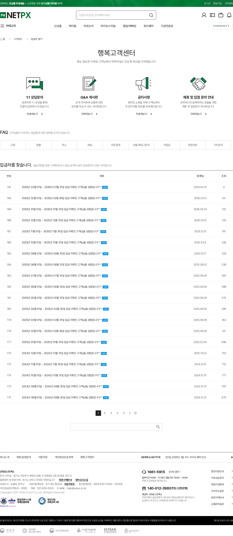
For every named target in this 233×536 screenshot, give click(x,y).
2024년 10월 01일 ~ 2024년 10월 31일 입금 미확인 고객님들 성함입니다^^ (64, 375)
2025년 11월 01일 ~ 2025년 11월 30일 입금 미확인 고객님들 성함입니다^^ (64, 231)
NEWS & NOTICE (150, 457)
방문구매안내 (65, 479)
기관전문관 (167, 26)
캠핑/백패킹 (129, 26)
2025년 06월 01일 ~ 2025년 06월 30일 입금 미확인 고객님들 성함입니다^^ (65, 286)
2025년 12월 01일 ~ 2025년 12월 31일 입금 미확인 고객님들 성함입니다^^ (64, 220)
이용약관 (43, 457)
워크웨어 (148, 26)
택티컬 (72, 26)
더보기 (230, 457)
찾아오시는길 (81, 479)
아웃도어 (88, 26)
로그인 (207, 3)
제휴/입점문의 (23, 457)
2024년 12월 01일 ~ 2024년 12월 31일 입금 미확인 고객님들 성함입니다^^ (64, 353)
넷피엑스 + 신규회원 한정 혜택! (31, 3)
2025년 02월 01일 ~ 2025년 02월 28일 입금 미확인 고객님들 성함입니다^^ (65, 331)
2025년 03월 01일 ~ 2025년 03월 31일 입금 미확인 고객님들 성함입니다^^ (65, 320)
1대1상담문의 (217, 477)
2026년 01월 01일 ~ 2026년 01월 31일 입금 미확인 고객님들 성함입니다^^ (64, 209)
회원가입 (217, 3)
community (221, 26)
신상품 (58, 26)
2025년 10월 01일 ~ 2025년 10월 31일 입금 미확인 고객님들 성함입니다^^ (64, 242)
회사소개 (4, 457)
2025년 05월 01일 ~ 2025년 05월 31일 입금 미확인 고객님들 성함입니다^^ (65, 297)
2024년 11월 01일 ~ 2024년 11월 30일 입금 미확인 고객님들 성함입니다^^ (64, 364)
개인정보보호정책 (64, 457)
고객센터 (229, 3)
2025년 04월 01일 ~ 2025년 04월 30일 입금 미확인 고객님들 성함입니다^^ (65, 309)
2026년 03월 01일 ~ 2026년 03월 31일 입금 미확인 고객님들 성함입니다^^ (65, 187)
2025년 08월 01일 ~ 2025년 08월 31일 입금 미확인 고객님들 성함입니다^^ (65, 264)
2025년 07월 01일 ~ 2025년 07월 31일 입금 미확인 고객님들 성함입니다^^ (65, 275)
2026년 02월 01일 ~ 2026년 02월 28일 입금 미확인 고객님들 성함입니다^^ (65, 198)
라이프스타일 (108, 26)
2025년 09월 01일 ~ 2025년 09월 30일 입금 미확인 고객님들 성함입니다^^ (65, 253)
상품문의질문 (217, 504)
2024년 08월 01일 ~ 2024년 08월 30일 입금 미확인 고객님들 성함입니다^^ (65, 397)
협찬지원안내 (217, 471)
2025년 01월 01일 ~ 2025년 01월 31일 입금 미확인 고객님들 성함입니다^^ (64, 342)
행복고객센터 (87, 457)
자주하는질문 (217, 491)
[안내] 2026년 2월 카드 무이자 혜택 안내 (185, 457)
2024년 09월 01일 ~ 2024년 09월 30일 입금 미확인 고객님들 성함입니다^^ (65, 386)
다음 (130, 413)
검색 (157, 426)
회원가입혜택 (217, 484)
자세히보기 (32, 114)
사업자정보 (69, 484)
